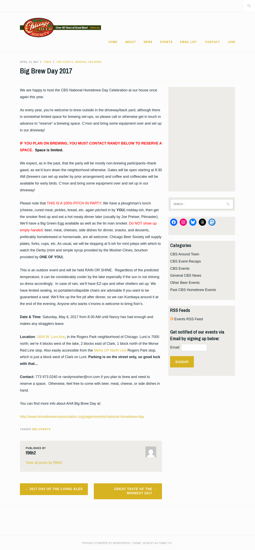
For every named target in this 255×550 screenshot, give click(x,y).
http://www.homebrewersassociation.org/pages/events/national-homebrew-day (82, 417)
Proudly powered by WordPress (106, 543)
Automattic (163, 543)
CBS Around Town (184, 254)
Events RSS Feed (188, 319)
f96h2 (47, 62)
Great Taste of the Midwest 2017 (133, 491)
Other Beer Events (185, 283)
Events (166, 42)
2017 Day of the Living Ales (56, 489)
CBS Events (65, 62)
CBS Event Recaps (185, 261)
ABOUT (130, 42)
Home (113, 42)
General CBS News (88, 62)
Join (231, 42)
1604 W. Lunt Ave (51, 337)
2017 (35, 429)
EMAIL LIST (188, 42)
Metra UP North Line (110, 350)
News (148, 42)
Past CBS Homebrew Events (193, 290)
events (44, 429)
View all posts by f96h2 (44, 463)
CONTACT (212, 42)
